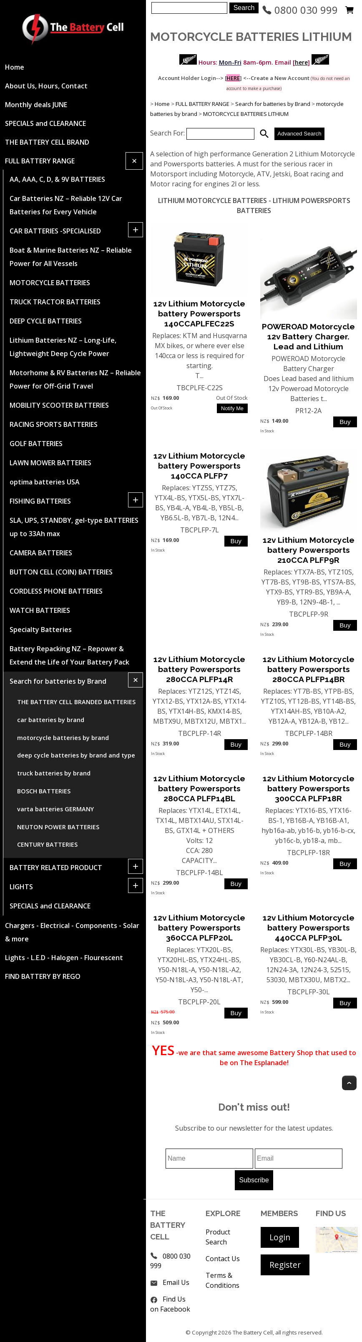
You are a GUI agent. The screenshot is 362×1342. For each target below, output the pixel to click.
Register (285, 1264)
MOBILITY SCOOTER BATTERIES (59, 405)
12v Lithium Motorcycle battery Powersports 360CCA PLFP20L (199, 927)
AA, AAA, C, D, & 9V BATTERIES (57, 179)
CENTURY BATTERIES (47, 844)
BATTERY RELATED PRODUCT (56, 867)
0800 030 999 (300, 10)
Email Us (176, 1282)
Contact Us (223, 1258)
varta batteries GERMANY (55, 809)
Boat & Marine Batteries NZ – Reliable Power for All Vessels (71, 257)
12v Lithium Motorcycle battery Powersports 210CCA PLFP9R (308, 549)
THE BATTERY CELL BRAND (47, 142)
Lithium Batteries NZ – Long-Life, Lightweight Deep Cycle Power (63, 347)
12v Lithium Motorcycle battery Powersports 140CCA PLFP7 (199, 465)
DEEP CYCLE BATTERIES (46, 321)
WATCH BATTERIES (40, 610)
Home (14, 67)
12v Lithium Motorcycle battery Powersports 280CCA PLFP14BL (199, 788)
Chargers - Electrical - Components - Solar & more (72, 932)
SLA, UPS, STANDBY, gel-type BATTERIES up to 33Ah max (74, 527)
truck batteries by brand (53, 773)
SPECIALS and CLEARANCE (45, 123)
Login (279, 1237)
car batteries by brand (50, 720)
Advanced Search (299, 133)
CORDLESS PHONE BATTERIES (56, 591)
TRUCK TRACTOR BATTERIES (55, 301)
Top (349, 1083)
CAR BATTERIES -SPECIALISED (55, 231)
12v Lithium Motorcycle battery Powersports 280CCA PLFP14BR (308, 669)
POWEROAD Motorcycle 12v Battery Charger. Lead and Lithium (308, 336)
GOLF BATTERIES (36, 443)
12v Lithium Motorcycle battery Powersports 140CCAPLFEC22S (199, 313)
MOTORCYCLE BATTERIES (50, 282)
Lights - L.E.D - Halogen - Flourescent (64, 957)
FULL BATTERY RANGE (40, 161)
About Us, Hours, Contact (46, 85)
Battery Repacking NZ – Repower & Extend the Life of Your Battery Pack (69, 655)
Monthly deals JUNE (36, 104)
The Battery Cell (253, 1332)
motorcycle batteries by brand (63, 738)
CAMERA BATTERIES (41, 552)
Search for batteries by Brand (58, 681)
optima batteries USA (45, 482)
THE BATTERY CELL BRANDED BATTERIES (76, 702)
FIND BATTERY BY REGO (42, 976)
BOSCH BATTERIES (43, 791)
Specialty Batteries (41, 629)
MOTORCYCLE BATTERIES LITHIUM (246, 114)
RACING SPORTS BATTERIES (54, 424)
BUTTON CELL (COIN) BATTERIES (61, 572)
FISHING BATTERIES (40, 501)
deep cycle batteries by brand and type (76, 755)
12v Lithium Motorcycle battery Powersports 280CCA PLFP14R (199, 669)
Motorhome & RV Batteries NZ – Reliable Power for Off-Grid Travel (75, 379)
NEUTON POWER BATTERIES (58, 827)
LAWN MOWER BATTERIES (50, 462)
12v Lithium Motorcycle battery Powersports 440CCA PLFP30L (308, 927)
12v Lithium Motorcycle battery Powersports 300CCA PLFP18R (308, 788)
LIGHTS (21, 886)
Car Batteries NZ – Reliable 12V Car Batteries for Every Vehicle (66, 205)
